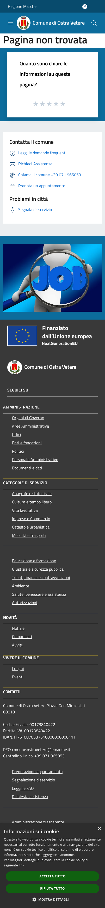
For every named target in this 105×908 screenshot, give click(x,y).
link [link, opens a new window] (21, 865)
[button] (52, 899)
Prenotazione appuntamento (37, 771)
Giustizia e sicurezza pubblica (38, 569)
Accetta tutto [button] (52, 876)
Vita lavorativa (25, 510)
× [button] (99, 829)
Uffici (16, 434)
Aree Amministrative (30, 426)
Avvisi (17, 645)
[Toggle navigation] (10, 22)
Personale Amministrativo (35, 459)
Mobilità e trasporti (29, 535)
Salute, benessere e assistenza (39, 594)
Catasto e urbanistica (31, 527)
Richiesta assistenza (30, 796)
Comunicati (22, 636)
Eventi (17, 677)
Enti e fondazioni (27, 443)
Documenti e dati (27, 468)
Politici (18, 451)
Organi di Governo (28, 418)
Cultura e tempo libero (32, 502)
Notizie (18, 628)
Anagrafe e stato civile (32, 493)
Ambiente (20, 586)
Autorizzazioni (24, 602)
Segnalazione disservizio (33, 780)
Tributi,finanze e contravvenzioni (41, 577)
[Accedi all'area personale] (85, 7)
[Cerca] (94, 23)
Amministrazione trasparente (38, 822)
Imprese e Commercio (31, 518)
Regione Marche (22, 6)
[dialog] (52, 865)
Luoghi (18, 668)
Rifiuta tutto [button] (52, 888)
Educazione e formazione (34, 561)
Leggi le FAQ (23, 788)
